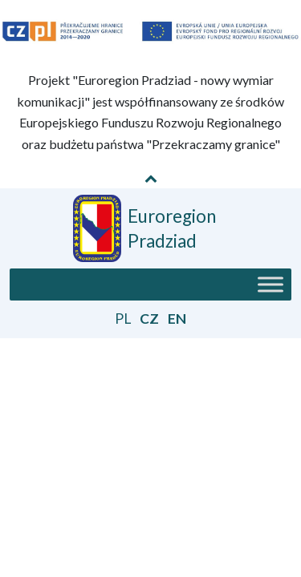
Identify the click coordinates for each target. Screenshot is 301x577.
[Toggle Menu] (270, 284)
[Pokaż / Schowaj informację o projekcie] (151, 178)
